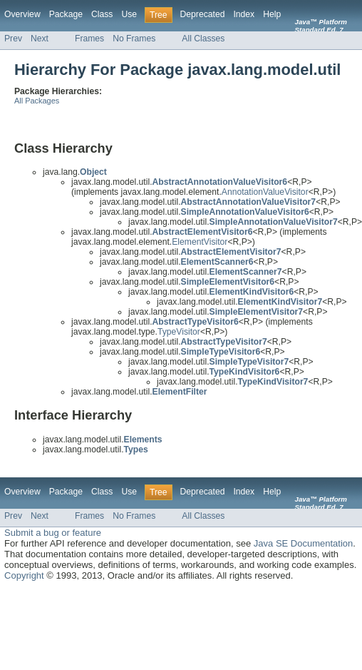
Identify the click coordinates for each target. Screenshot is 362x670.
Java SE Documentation (303, 543)
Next (39, 39)
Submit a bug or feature (52, 532)
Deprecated (202, 14)
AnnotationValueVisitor (265, 192)
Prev (13, 39)
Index (243, 14)
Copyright (24, 575)
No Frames (134, 39)
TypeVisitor (178, 332)
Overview (22, 14)
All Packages (36, 100)
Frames (89, 39)
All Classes (203, 39)
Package (66, 14)
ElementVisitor (199, 242)
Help (272, 14)
